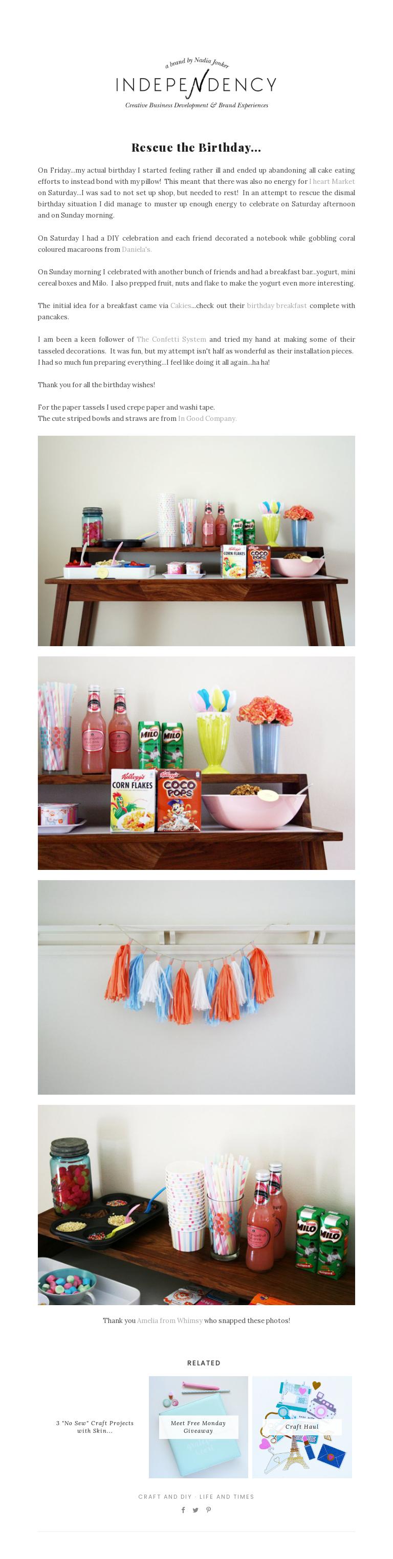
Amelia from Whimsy (170, 1320)
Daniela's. (137, 249)
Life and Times (227, 1497)
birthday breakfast (277, 305)
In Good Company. (207, 418)
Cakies (180, 305)
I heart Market (332, 181)
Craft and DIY (165, 1497)
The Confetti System (171, 339)
